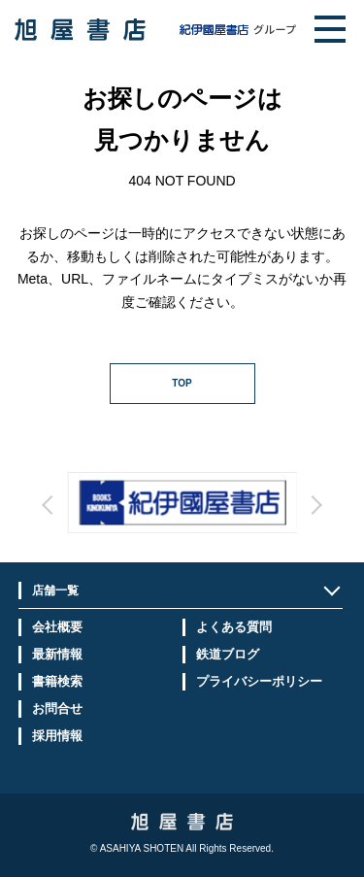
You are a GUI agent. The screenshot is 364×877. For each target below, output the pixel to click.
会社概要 (57, 627)
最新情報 (57, 654)
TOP (181, 383)
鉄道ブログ (227, 654)
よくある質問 (234, 627)
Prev (127, 522)
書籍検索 (57, 681)
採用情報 (57, 735)
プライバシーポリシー (259, 681)
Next (236, 522)
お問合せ (57, 708)
